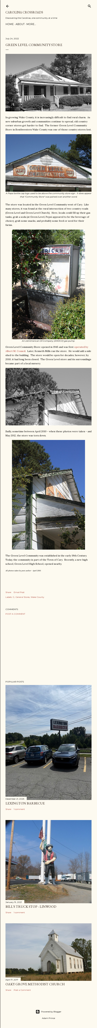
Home (9, 24)
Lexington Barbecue (25, 803)
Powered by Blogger (48, 1012)
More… (31, 24)
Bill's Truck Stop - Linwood (30, 906)
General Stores (22, 597)
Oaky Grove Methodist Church (35, 984)
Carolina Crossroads (24, 12)
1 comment (19, 809)
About (20, 24)
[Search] (89, 5)
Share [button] (8, 592)
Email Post (19, 592)
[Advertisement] (48, 648)
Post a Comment (15, 614)
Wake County (37, 597)
